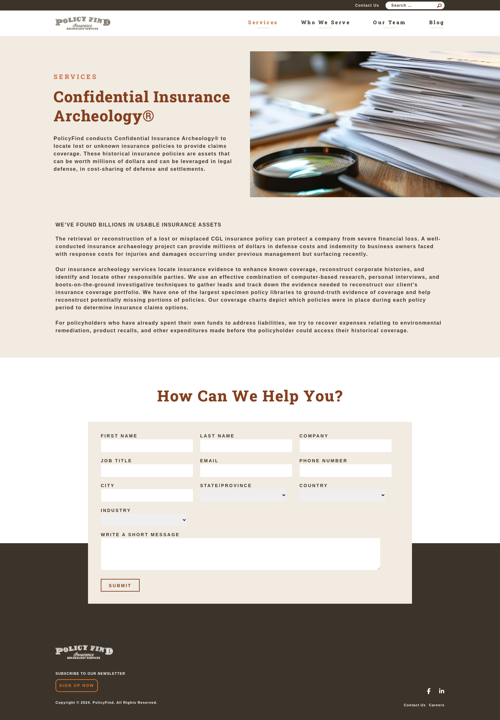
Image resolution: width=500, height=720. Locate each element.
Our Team (389, 22)
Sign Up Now (76, 685)
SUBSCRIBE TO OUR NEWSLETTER (90, 673)
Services (263, 22)
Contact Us (367, 5)
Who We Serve (325, 22)
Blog (437, 22)
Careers (437, 705)
